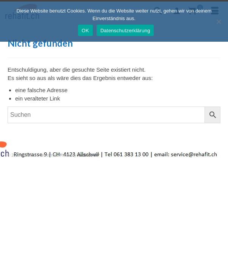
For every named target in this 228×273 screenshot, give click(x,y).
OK (85, 30)
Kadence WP (88, 155)
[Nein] (218, 21)
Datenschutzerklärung (125, 30)
